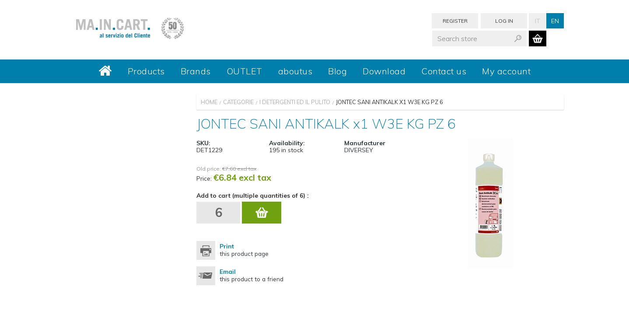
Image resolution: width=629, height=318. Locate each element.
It (537, 20)
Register (455, 20)
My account (506, 71)
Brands (196, 71)
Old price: (208, 168)
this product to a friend (251, 275)
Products (146, 71)
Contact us (443, 71)
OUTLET (244, 71)
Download (384, 71)
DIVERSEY (358, 150)
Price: (204, 178)
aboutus (295, 71)
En (555, 20)
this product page (244, 249)
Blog (337, 71)
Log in (504, 20)
